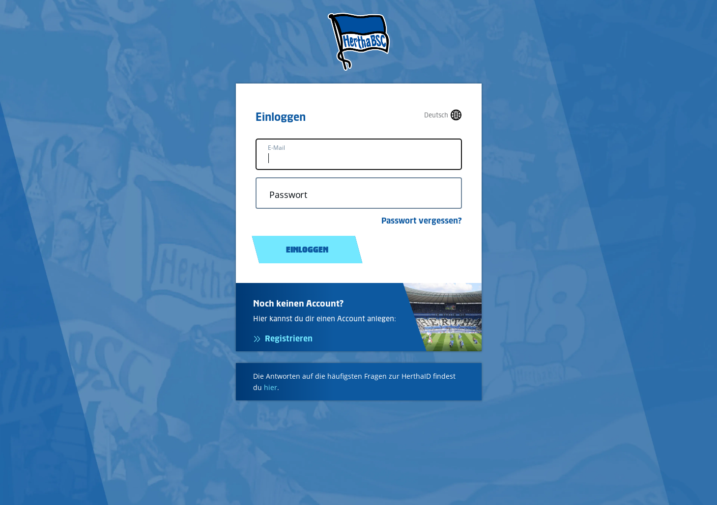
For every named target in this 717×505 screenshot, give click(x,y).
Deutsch (436, 115)
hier (270, 387)
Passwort (288, 194)
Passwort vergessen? (421, 220)
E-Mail (276, 147)
